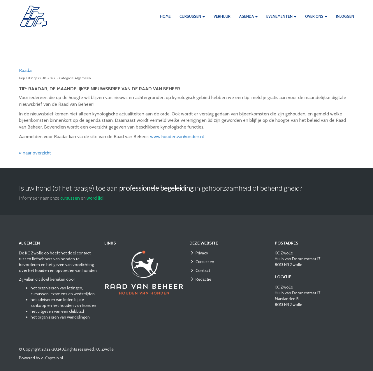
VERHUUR (222, 16)
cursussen (70, 198)
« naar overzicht (35, 153)
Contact (199, 270)
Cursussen (201, 261)
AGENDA (248, 16)
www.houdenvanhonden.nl (177, 136)
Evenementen (281, 16)
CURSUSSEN (192, 16)
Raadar (26, 70)
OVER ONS (316, 16)
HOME (165, 16)
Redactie (200, 279)
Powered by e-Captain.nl (41, 358)
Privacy (198, 253)
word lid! (95, 198)
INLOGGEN (345, 16)
